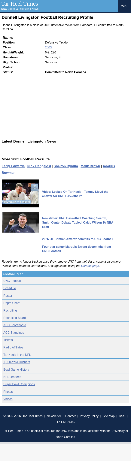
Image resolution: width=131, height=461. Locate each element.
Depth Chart (11, 303)
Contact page (90, 265)
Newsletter (54, 415)
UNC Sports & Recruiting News (19, 8)
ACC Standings (13, 332)
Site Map (109, 415)
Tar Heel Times (19, 3)
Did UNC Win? (65, 421)
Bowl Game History (16, 369)
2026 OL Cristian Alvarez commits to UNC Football (77, 239)
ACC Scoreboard (14, 325)
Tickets (8, 340)
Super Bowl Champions (19, 384)
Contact (70, 415)
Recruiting (10, 310)
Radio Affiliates (13, 347)
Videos (8, 399)
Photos (8, 391)
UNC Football (12, 280)
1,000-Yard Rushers (16, 362)
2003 (48, 47)
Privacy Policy (89, 415)
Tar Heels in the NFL (17, 354)
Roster (7, 295)
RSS (122, 415)
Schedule (9, 288)
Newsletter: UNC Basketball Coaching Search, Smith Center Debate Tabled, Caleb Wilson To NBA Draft (77, 223)
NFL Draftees (12, 376)
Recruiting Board (14, 317)
